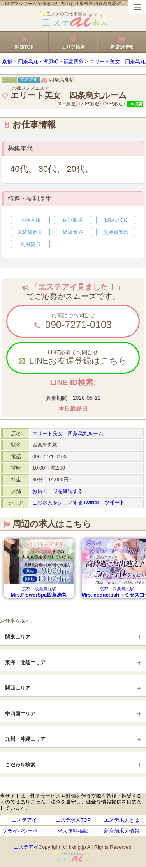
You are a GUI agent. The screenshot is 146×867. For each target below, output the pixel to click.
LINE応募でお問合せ (73, 357)
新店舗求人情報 (121, 831)
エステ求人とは (121, 820)
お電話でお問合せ (73, 321)
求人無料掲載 (73, 831)
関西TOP (24, 42)
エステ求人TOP (73, 820)
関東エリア (17, 637)
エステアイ (24, 820)
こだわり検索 (20, 765)
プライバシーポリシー (27, 831)
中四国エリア (20, 714)
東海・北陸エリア (25, 663)
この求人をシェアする (78, 502)
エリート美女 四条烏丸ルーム (67, 433)
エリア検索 (73, 42)
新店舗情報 (122, 42)
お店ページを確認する (57, 491)
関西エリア (17, 688)
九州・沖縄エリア (25, 739)
